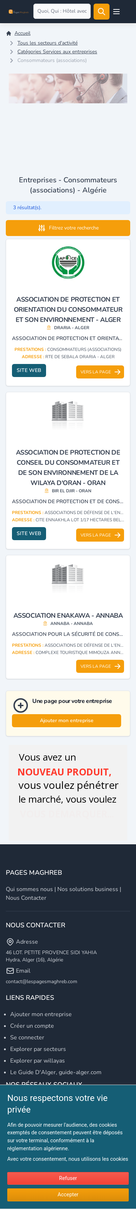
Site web (29, 370)
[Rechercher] (102, 12)
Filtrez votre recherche (68, 228)
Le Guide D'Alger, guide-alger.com (56, 1072)
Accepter (68, 1195)
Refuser (68, 1178)
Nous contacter (26, 898)
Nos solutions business (87, 889)
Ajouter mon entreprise (67, 720)
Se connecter (27, 1038)
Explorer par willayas (37, 1061)
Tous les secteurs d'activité (47, 43)
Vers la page (101, 372)
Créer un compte (32, 1026)
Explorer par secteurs (38, 1049)
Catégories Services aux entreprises (57, 51)
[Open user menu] (116, 12)
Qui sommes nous (29, 889)
